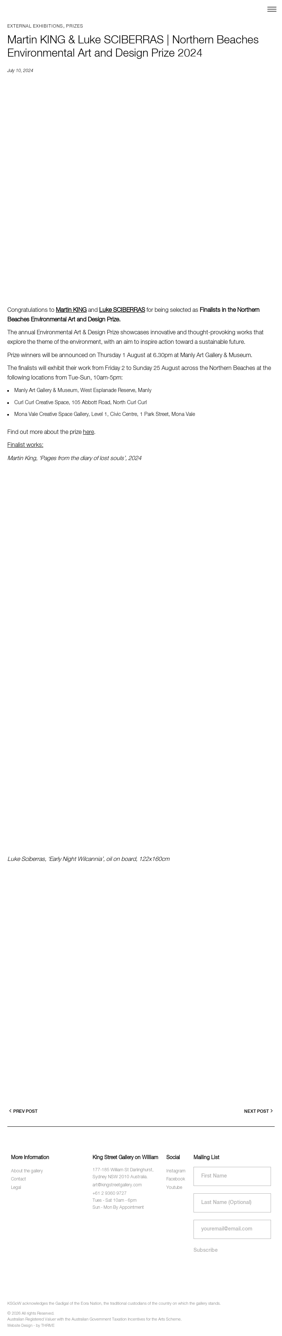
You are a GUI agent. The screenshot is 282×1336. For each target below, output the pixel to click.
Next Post (258, 1111)
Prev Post (23, 1111)
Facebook (175, 1179)
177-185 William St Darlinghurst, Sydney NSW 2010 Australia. (123, 1173)
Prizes (74, 26)
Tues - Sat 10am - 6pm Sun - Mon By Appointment (118, 1204)
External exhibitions (35, 26)
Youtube (174, 1188)
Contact (18, 1179)
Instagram (175, 1171)
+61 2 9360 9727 (110, 1193)
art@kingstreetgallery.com (117, 1185)
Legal (16, 1188)
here (88, 432)
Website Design (19, 1326)
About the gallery (27, 1171)
